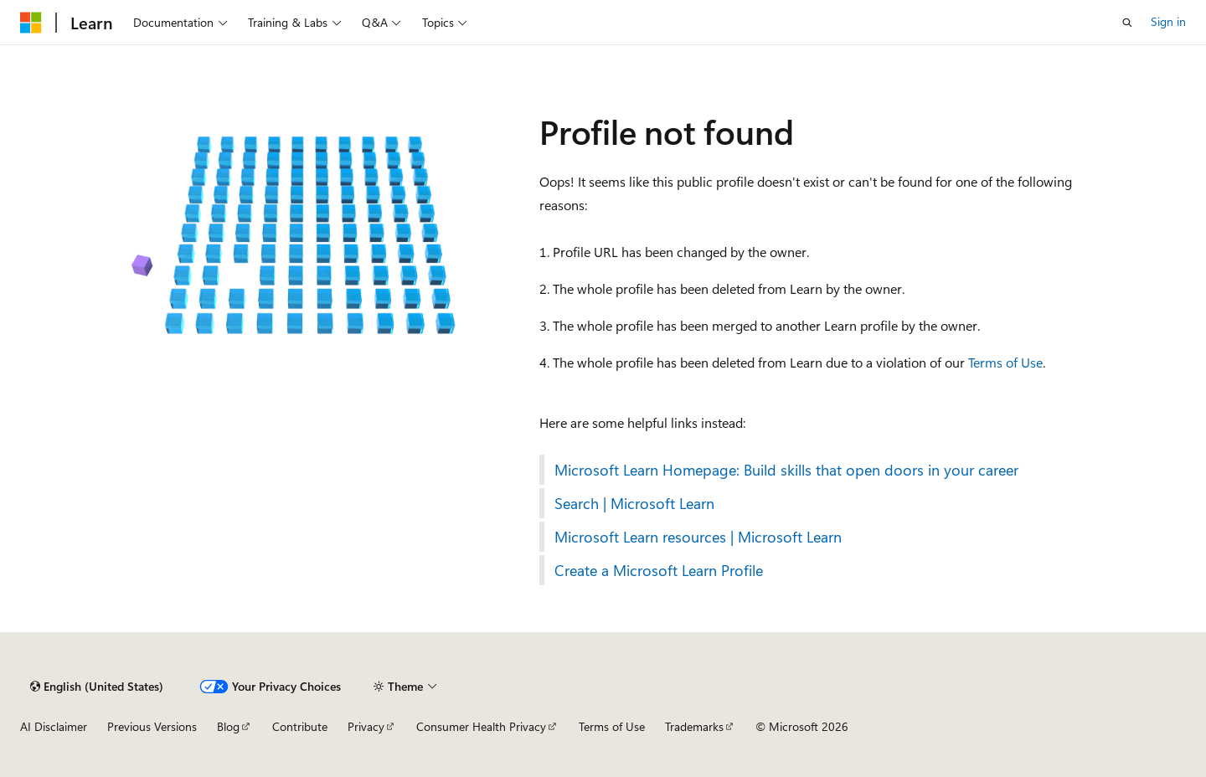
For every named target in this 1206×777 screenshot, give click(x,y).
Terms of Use (1005, 362)
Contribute (299, 726)
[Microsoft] (31, 22)
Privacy (366, 726)
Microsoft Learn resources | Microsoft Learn (698, 537)
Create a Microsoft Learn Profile (658, 570)
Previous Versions (152, 726)
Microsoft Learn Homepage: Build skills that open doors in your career (786, 470)
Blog (228, 726)
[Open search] (1127, 23)
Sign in (1168, 21)
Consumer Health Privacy (481, 726)
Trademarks (694, 726)
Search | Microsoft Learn (634, 503)
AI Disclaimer (53, 726)
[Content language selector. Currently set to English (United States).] (96, 686)
